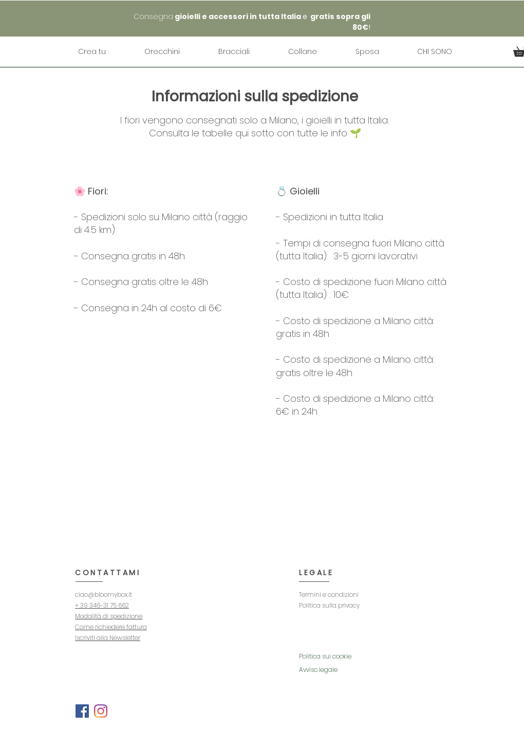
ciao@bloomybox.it (103, 594)
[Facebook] (82, 711)
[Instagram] (100, 711)
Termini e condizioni (329, 594)
